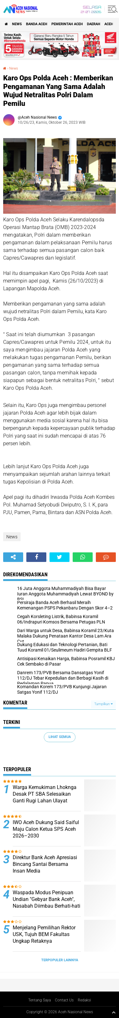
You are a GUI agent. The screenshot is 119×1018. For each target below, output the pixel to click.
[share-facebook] (36, 557)
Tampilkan (103, 704)
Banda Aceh (36, 24)
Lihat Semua (60, 737)
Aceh (108, 24)
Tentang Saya (39, 1000)
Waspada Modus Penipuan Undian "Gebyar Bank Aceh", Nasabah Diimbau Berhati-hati (46, 899)
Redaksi (84, 1000)
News (17, 24)
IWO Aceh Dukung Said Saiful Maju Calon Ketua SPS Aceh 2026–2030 (46, 829)
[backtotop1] (113, 1012)
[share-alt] (13, 557)
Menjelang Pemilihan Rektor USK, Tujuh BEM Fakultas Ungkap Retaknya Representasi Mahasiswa (44, 937)
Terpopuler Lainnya (59, 960)
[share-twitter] (59, 557)
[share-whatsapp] (83, 557)
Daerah (93, 24)
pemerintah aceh (67, 24)
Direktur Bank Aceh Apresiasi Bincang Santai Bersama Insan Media (45, 864)
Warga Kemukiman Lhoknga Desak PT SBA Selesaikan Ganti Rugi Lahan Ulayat (44, 794)
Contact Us (64, 1000)
